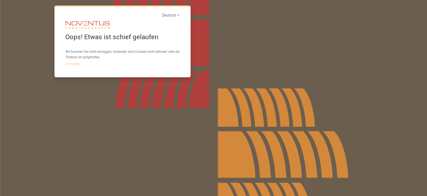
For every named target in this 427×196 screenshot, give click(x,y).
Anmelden (72, 64)
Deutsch (171, 15)
